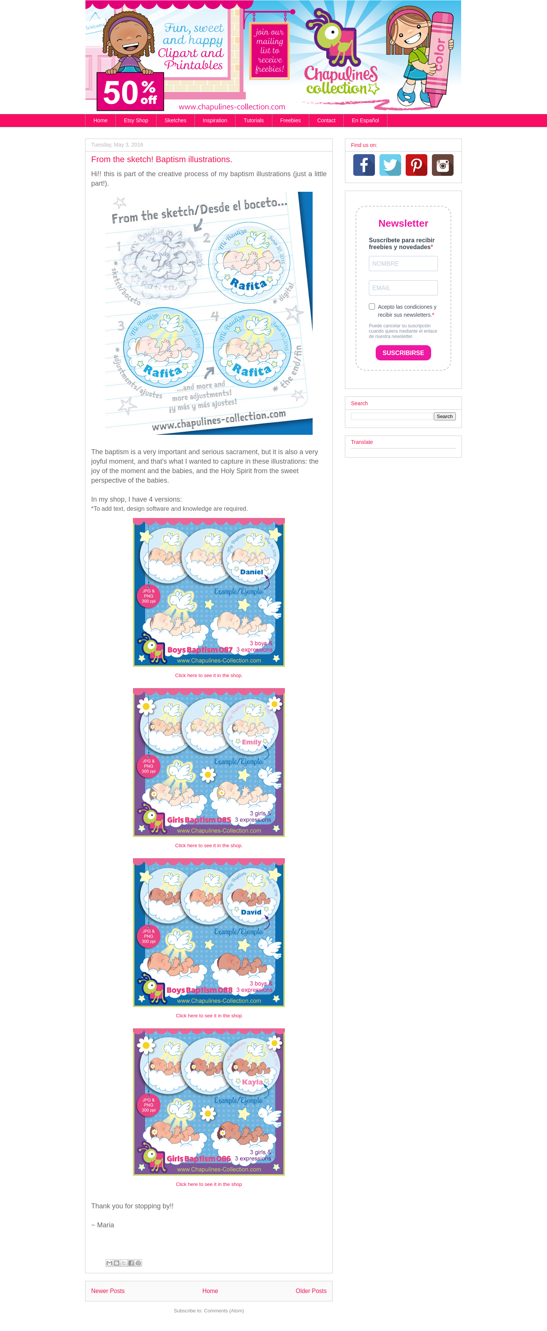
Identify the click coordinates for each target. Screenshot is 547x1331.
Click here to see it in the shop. (209, 675)
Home (100, 120)
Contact (326, 120)
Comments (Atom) (224, 1311)
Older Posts (311, 1291)
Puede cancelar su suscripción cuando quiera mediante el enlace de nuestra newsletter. (403, 331)
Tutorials (253, 120)
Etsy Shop (136, 120)
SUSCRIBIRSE (403, 353)
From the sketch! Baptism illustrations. (161, 159)
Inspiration (215, 120)
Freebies (290, 120)
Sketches (175, 120)
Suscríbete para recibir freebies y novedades (402, 243)
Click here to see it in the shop (209, 1015)
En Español (365, 120)
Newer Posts (108, 1291)
